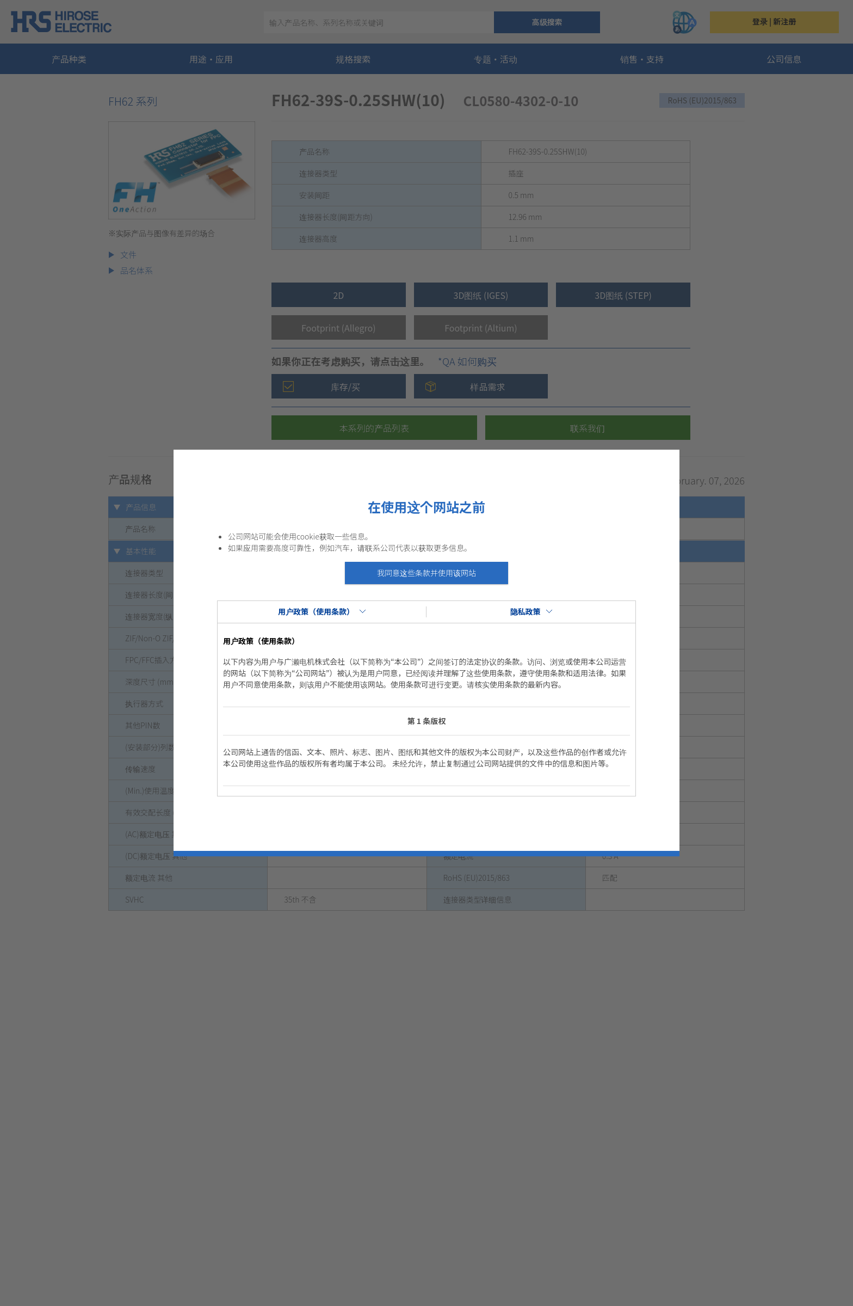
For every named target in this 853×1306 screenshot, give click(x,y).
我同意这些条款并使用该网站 (426, 572)
